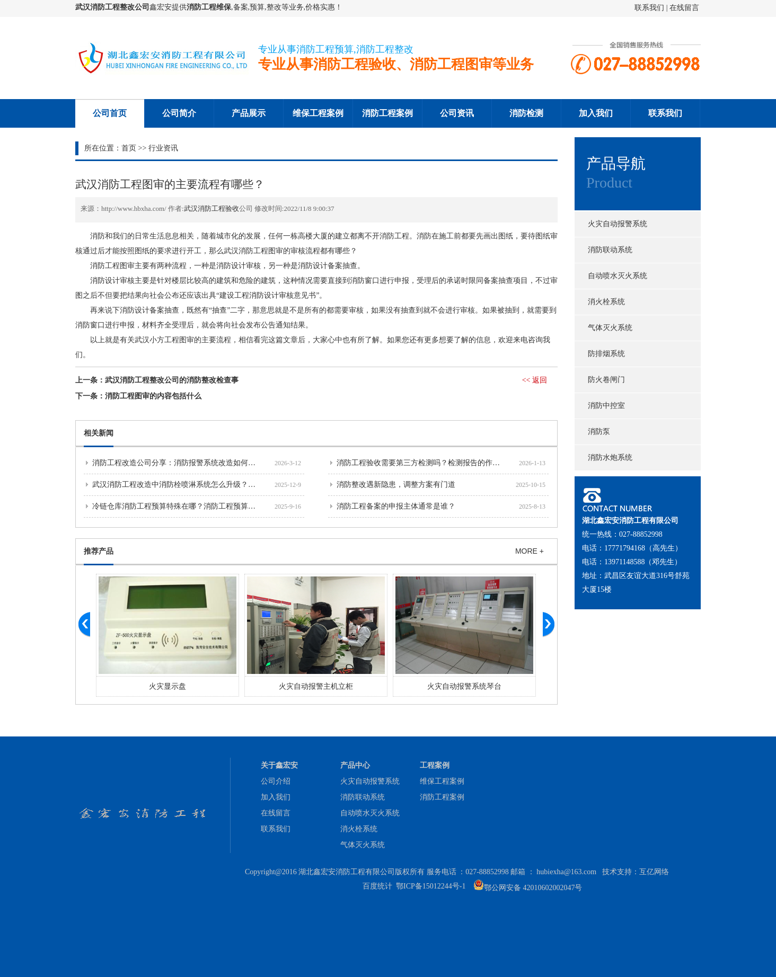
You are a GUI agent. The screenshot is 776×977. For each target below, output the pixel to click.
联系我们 (650, 8)
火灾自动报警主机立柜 (316, 686)
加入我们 (596, 113)
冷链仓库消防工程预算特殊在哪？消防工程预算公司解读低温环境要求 (207, 506)
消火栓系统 (606, 302)
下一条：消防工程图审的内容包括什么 (138, 396)
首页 (128, 148)
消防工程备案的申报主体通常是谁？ (396, 506)
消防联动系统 (610, 250)
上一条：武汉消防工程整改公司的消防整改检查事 (157, 380)
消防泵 (599, 432)
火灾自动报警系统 (617, 224)
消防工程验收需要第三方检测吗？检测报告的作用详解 (426, 463)
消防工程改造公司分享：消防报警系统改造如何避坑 (177, 463)
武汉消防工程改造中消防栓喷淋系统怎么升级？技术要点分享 (192, 484)
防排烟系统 (606, 354)
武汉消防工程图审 (253, 251)
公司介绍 (275, 781)
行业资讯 (163, 148)
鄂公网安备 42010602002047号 (533, 888)
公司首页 (110, 113)
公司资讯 (457, 113)
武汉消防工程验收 (211, 208)
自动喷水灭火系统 (617, 276)
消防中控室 (606, 406)
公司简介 (179, 113)
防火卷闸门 (606, 380)
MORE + (529, 551)
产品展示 (249, 113)
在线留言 (684, 8)
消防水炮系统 (610, 457)
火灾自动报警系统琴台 (464, 686)
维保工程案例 (318, 113)
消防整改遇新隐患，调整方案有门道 (396, 484)
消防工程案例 (387, 113)
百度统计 (377, 886)
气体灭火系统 (610, 328)
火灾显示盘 (167, 686)
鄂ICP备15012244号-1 (430, 886)
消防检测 (526, 113)
